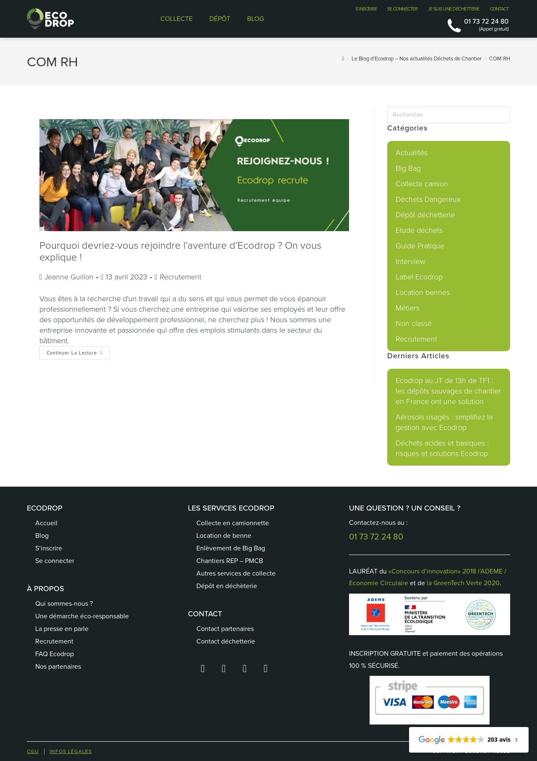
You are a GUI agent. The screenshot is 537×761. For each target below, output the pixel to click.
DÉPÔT (219, 18)
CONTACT (499, 8)
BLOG (255, 18)
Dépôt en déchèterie (226, 586)
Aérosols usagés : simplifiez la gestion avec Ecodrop (444, 422)
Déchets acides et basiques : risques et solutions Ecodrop (442, 448)
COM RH (499, 59)
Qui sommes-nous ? (64, 603)
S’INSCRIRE (366, 8)
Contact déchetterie (225, 641)
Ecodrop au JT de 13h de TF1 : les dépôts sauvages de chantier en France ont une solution (448, 391)
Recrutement (180, 276)
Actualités (412, 152)
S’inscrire (48, 548)
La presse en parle (62, 628)
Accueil (46, 523)
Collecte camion (422, 183)
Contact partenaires (225, 628)
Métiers (408, 307)
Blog (42, 535)
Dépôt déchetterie (425, 214)
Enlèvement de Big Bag (230, 548)
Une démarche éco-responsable (82, 616)
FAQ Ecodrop (54, 654)
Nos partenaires (58, 666)
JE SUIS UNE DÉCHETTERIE (454, 8)
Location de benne (223, 535)
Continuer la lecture (78, 351)
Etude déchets (419, 230)
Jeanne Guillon (69, 276)
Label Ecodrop (419, 276)
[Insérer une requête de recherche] (448, 115)
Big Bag (408, 168)
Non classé (414, 323)
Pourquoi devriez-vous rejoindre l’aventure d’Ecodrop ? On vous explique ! (180, 251)
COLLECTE (176, 18)
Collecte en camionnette (232, 523)
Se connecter (54, 561)
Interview (410, 261)
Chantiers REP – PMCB (229, 561)
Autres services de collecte (236, 573)
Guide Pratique (420, 245)
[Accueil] (343, 59)
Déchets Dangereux (428, 199)
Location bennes (423, 292)
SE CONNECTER (402, 8)
